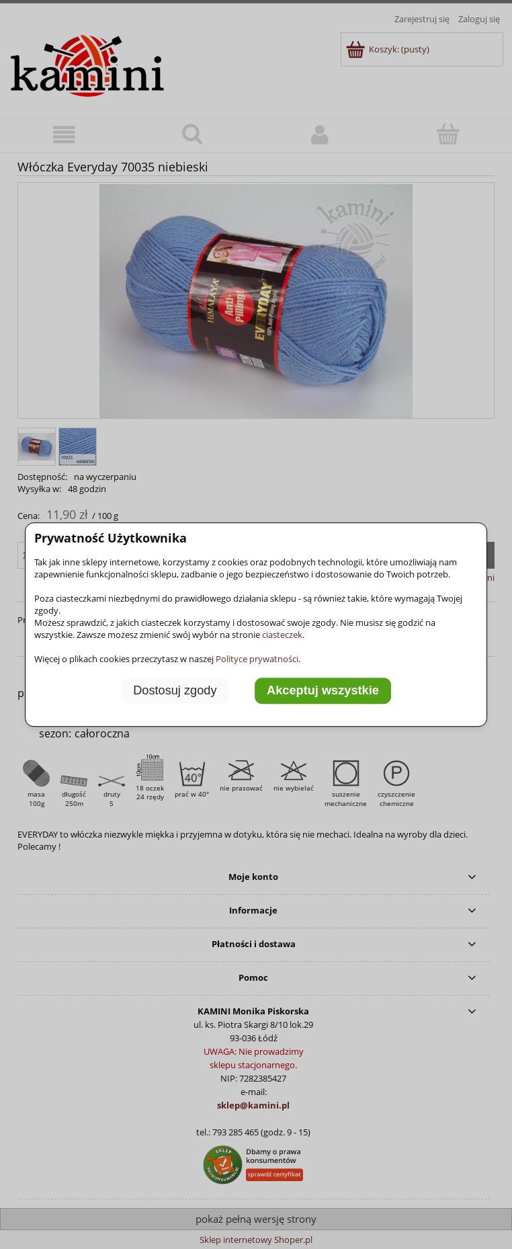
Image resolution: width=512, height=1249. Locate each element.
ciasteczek (282, 635)
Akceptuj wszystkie (323, 691)
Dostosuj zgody (174, 691)
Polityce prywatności (257, 659)
